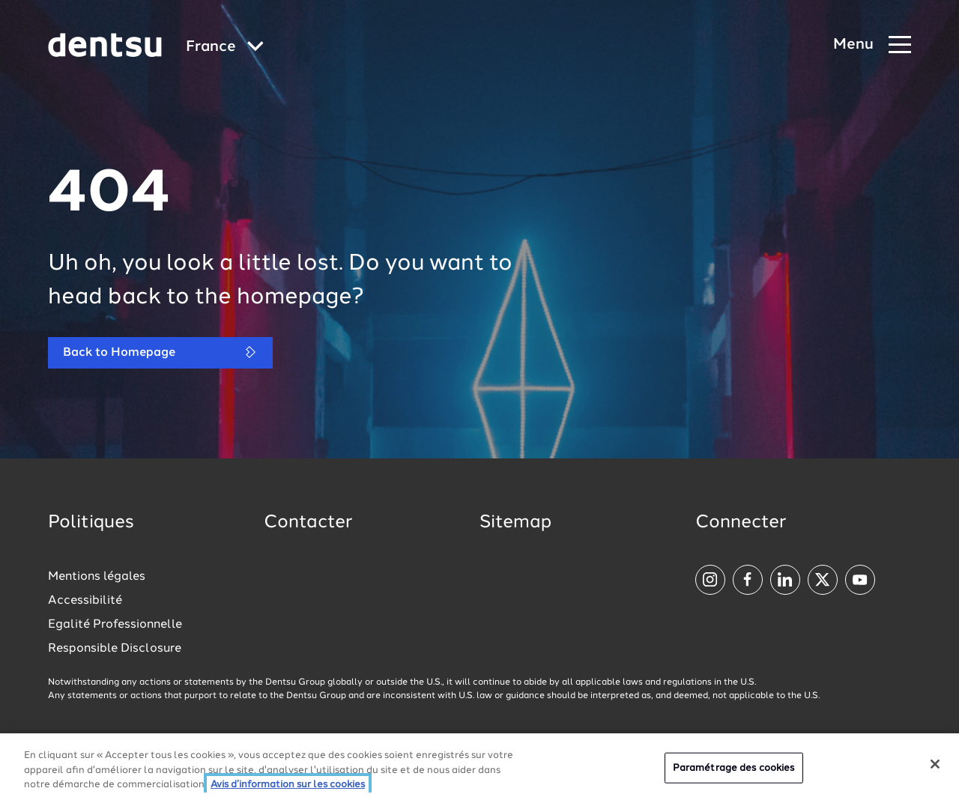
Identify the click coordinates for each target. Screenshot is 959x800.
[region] (479, 766)
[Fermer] (935, 764)
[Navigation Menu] (872, 45)
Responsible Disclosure (114, 649)
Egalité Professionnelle (115, 625)
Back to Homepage (160, 352)
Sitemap (515, 523)
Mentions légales (96, 577)
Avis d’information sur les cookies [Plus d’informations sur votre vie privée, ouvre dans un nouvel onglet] (288, 785)
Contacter (308, 523)
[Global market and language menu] (225, 47)
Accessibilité (85, 601)
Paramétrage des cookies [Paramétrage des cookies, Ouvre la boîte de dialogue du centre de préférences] (734, 767)
